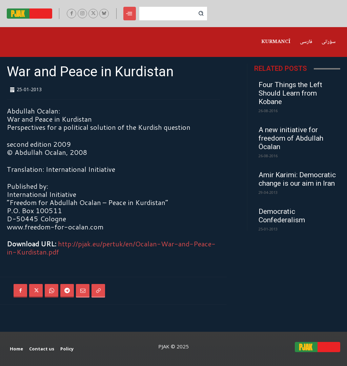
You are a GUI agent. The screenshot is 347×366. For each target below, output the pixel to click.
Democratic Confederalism (282, 215)
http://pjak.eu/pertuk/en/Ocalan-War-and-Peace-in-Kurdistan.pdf (111, 248)
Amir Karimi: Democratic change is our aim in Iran (297, 179)
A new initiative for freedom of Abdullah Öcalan (291, 138)
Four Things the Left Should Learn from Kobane (290, 93)
